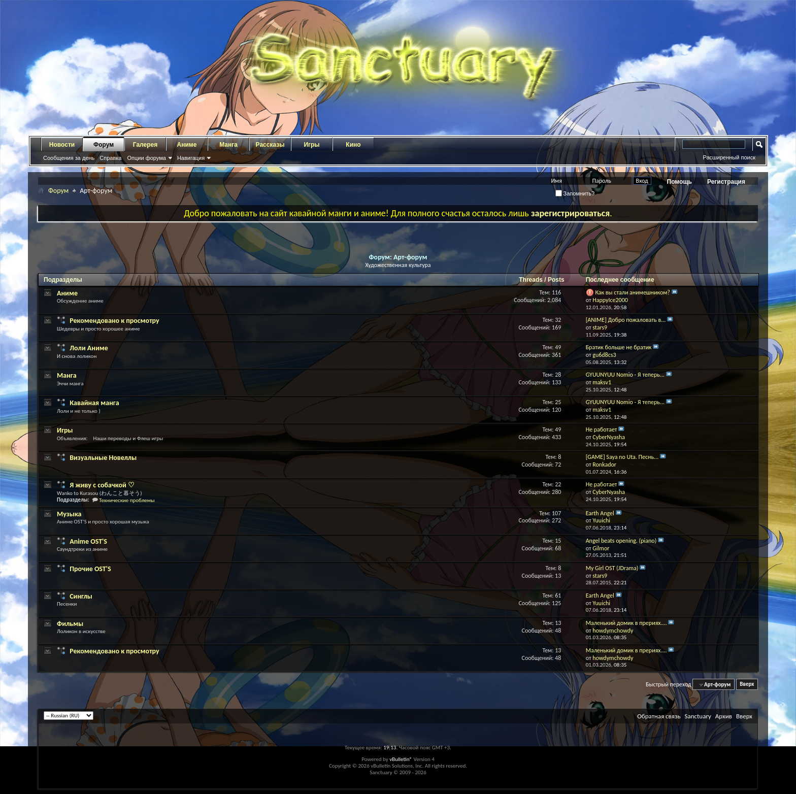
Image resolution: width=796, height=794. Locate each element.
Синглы (81, 596)
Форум (103, 144)
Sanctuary (697, 716)
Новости (62, 144)
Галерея (145, 144)
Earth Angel (600, 513)
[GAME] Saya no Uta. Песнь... (622, 456)
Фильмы (70, 623)
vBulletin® (400, 759)
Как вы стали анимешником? (632, 292)
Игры (311, 144)
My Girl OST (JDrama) (612, 568)
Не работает (601, 429)
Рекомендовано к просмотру (114, 320)
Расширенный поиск (729, 157)
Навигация (191, 158)
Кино (353, 144)
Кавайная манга (94, 403)
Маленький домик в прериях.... (626, 622)
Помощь (679, 181)
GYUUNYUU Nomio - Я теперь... (625, 374)
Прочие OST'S (90, 569)
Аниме (187, 144)
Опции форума (146, 158)
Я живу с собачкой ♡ (102, 485)
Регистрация (726, 181)
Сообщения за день (68, 158)
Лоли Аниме (89, 348)
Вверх (747, 684)
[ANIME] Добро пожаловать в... (626, 319)
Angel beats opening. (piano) (621, 540)
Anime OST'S (88, 541)
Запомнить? (575, 193)
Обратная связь (658, 716)
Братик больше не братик (619, 347)
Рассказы (270, 144)
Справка (110, 158)
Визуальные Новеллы (103, 457)
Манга (228, 144)
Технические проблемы (126, 500)
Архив (723, 716)
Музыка (69, 514)
